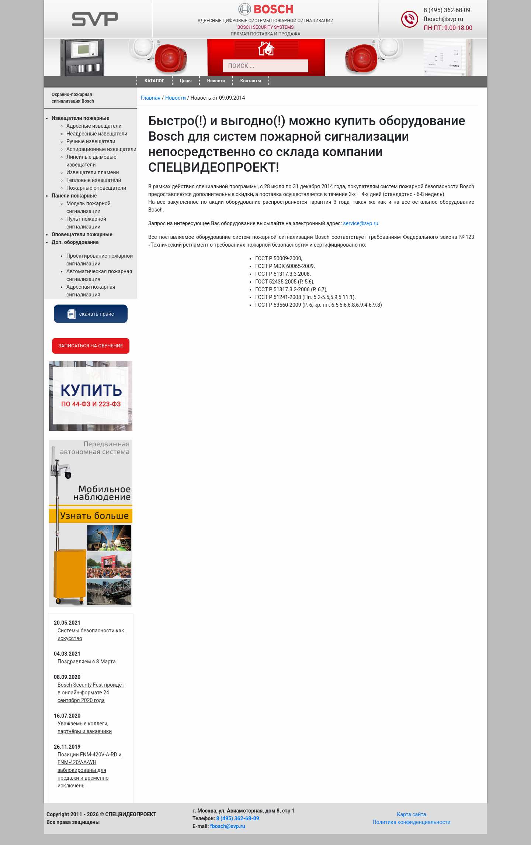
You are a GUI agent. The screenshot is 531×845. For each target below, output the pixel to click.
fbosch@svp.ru (443, 19)
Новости (216, 80)
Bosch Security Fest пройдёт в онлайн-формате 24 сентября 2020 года (91, 692)
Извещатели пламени (92, 172)
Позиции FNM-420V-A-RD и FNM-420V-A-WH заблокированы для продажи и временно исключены (89, 770)
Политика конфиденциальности (411, 822)
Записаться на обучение (90, 345)
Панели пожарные (74, 196)
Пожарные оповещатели (96, 188)
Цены (186, 80)
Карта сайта (411, 814)
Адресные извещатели (94, 126)
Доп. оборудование (75, 242)
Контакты (250, 80)
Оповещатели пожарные (82, 234)
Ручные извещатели (90, 141)
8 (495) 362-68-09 (447, 10)
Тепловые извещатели (93, 180)
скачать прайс (90, 313)
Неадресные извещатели (96, 134)
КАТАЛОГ (154, 80)
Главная (150, 98)
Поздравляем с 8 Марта (87, 661)
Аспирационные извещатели (101, 149)
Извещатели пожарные (80, 118)
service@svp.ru (360, 223)
